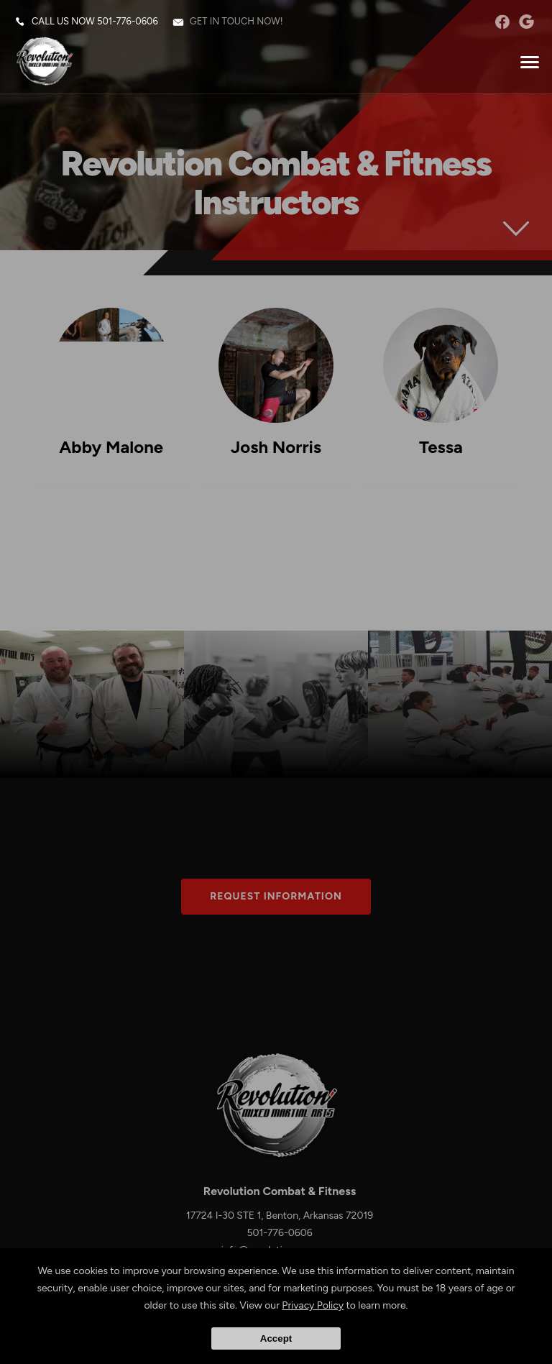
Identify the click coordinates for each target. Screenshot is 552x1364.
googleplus (526, 21)
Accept (276, 1338)
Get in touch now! (236, 21)
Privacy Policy (313, 1305)
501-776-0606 (127, 21)
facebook (502, 21)
